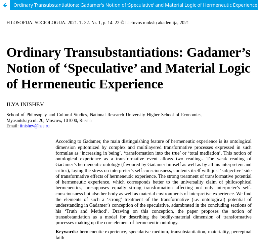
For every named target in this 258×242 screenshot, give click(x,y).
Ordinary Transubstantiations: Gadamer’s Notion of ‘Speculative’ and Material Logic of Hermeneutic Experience (135, 5)
